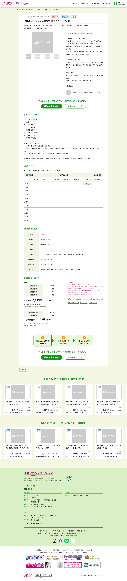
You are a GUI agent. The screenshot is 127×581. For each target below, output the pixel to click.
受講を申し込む (51, 106)
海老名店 (47, 506)
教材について (83, 303)
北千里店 (33, 515)
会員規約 (73, 533)
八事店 (22, 9)
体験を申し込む (75, 106)
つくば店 (33, 495)
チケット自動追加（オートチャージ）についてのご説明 (86, 299)
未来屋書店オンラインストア (43, 550)
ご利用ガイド (56, 531)
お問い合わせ (81, 531)
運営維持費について (73, 303)
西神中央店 (34, 520)
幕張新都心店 (35, 502)
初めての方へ (44, 531)
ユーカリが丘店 (35, 500)
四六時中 (84, 552)
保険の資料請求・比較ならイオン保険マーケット (53, 552)
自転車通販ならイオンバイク (61, 550)
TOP (17, 9)
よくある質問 (69, 531)
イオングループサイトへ (43, 533)
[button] (12, 397)
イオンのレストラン (74, 552)
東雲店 (43, 504)
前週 (31, 175)
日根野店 (52, 515)
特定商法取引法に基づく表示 (62, 533)
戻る (24, 369)
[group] (18, 399)
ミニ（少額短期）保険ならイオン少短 (81, 550)
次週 (96, 175)
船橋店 (54, 500)
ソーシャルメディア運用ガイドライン (60, 535)
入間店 (33, 497)
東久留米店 (34, 504)
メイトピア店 (84, 495)
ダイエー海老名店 (36, 506)
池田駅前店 (43, 515)
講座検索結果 (29, 9)
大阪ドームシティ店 (37, 517)
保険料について (93, 303)
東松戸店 (46, 500)
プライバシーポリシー (84, 533)
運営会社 (74, 535)
